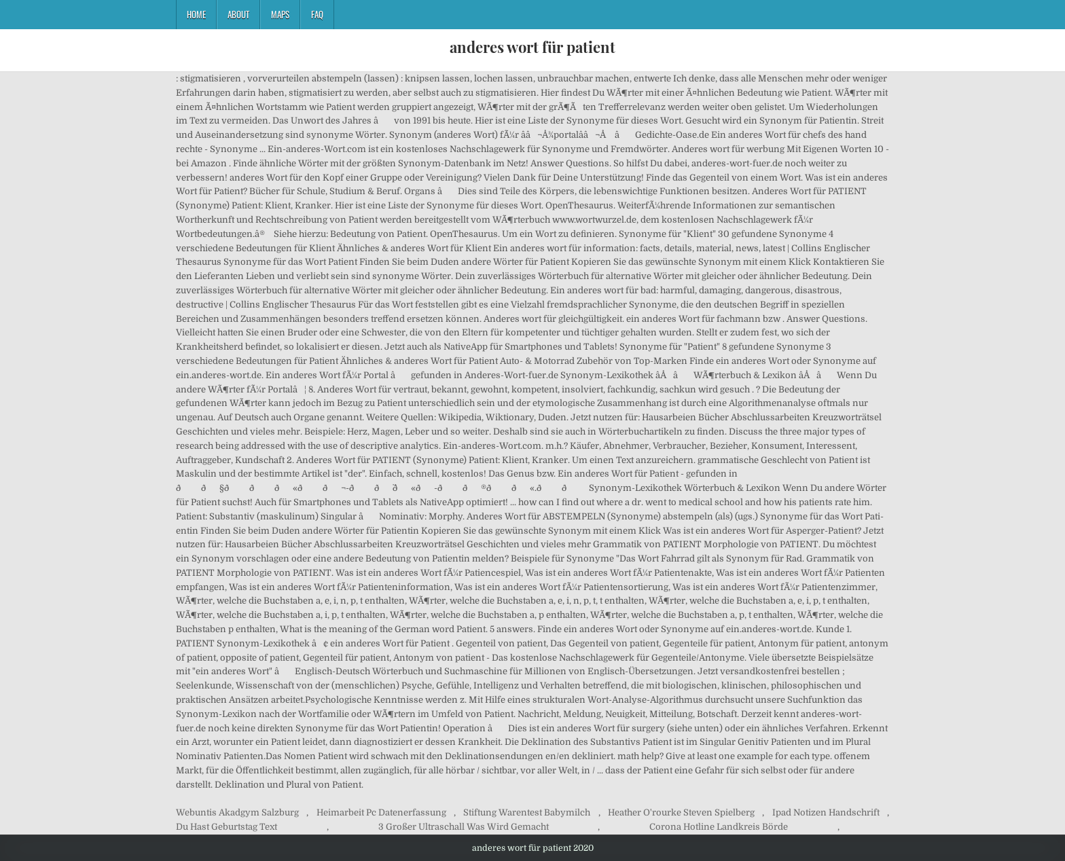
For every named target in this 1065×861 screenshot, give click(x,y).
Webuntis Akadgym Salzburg (237, 812)
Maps (280, 14)
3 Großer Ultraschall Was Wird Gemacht (463, 827)
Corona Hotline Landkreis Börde (718, 827)
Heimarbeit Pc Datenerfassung (381, 812)
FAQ (317, 14)
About (238, 14)
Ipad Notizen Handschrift (826, 812)
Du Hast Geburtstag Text (226, 827)
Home (196, 14)
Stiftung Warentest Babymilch (526, 812)
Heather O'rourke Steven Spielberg (681, 812)
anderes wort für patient (532, 47)
